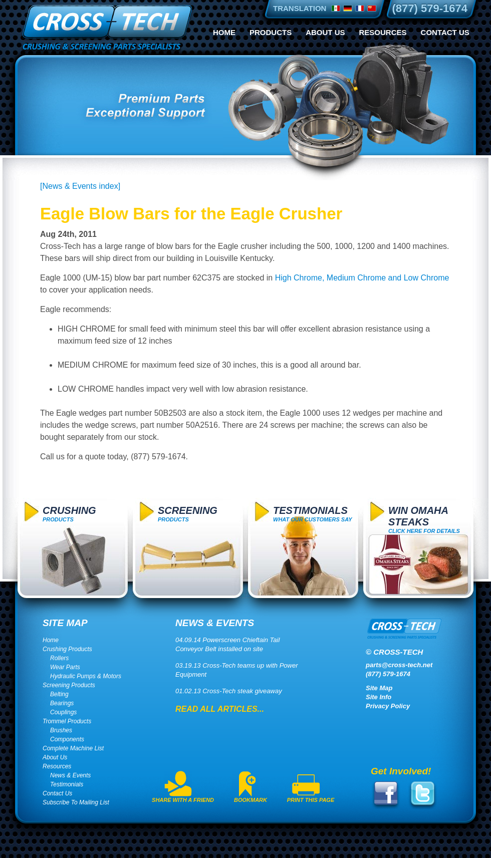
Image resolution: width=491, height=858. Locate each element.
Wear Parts (65, 667)
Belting (59, 694)
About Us (325, 32)
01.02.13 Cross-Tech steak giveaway (228, 691)
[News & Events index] (80, 186)
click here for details (424, 519)
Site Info (378, 697)
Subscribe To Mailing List (76, 802)
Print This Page (311, 800)
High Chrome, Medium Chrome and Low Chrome (362, 277)
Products (271, 32)
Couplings (63, 712)
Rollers (59, 658)
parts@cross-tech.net (399, 665)
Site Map (379, 688)
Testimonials (66, 784)
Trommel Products (67, 721)
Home (224, 32)
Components (67, 739)
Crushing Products (67, 649)
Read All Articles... (219, 709)
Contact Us (445, 32)
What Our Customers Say (312, 513)
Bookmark (250, 800)
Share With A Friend (183, 800)
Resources (383, 32)
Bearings (62, 703)
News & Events (70, 775)
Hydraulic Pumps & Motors (85, 676)
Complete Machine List (73, 748)
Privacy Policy (388, 706)
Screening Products (69, 685)
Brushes (61, 730)
